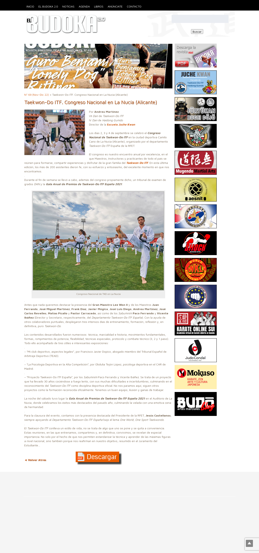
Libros (98, 6)
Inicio (30, 6)
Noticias (68, 6)
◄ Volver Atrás (35, 460)
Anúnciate (115, 6)
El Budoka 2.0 (48, 6)
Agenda (84, 6)
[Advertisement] (73, 481)
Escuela (121, 124)
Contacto (134, 6)
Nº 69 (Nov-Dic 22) (36, 94)
